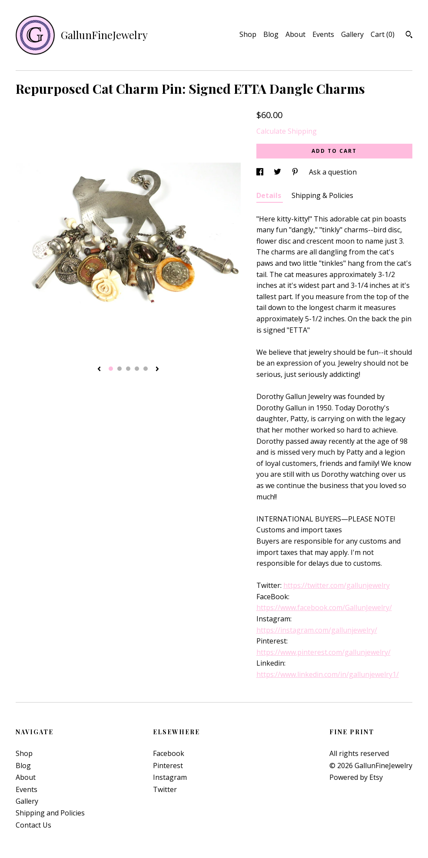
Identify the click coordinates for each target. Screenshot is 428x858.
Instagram (170, 777)
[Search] (409, 35)
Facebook (168, 753)
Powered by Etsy (356, 777)
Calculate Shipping (286, 131)
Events (323, 34)
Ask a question (333, 172)
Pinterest (168, 765)
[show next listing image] (157, 369)
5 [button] (145, 368)
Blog (271, 34)
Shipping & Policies (322, 195)
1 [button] (111, 368)
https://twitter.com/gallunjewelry (336, 585)
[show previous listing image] (99, 369)
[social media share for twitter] (278, 172)
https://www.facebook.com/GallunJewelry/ (324, 607)
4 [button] (137, 368)
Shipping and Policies (50, 813)
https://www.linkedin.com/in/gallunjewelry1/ (327, 674)
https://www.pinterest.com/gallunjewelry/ (323, 652)
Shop (247, 34)
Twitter (165, 789)
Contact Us (33, 825)
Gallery (352, 34)
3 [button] (128, 368)
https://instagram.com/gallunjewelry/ (316, 630)
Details (269, 195)
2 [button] (119, 368)
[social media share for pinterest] (296, 172)
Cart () (383, 34)
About (295, 34)
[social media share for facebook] (260, 172)
